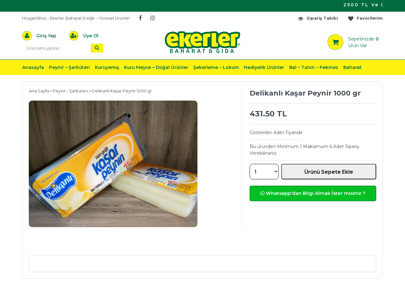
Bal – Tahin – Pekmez (313, 67)
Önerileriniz (123, 246)
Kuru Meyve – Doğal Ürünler (156, 67)
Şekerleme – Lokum (216, 67)
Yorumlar (270, 246)
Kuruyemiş (107, 67)
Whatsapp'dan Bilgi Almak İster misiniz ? (312, 193)
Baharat (352, 67)
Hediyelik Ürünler (264, 67)
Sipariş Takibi (317, 18)
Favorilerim (365, 18)
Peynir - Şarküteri (70, 90)
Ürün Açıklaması (62, 246)
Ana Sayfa (39, 90)
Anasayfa (33, 67)
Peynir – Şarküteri (69, 67)
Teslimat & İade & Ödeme (198, 246)
